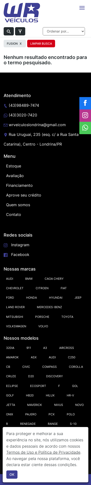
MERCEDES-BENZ (49, 307)
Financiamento (19, 185)
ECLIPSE (12, 386)
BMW (29, 278)
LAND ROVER (15, 307)
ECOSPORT (38, 386)
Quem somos (18, 204)
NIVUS (58, 405)
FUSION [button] (15, 44)
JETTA (10, 405)
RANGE (53, 424)
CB (8, 367)
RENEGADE (28, 424)
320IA (10, 348)
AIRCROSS (66, 348)
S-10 (73, 424)
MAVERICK (34, 405)
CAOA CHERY (54, 278)
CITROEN (42, 288)
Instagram (20, 244)
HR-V (70, 395)
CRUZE (11, 376)
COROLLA (76, 367)
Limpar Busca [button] (41, 43)
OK (11, 474)
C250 (71, 357)
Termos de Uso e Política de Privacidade (43, 452)
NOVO (79, 405)
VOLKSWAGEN (16, 326)
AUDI (9, 278)
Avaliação (15, 175)
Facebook (20, 254)
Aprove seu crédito (23, 195)
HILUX (50, 395)
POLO (71, 414)
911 (28, 348)
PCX (52, 414)
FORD (10, 297)
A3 (45, 348)
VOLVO (43, 326)
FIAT (64, 288)
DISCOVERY (54, 376)
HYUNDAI (55, 297)
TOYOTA (67, 317)
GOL (75, 386)
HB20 (30, 395)
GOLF (10, 395)
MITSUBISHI (14, 317)
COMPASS (49, 367)
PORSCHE (42, 317)
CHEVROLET (15, 288)
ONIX (9, 414)
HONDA (31, 297)
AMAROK (12, 357)
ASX (34, 357)
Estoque (13, 166)
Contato (13, 214)
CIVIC (26, 367)
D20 (31, 376)
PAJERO (30, 414)
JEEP (78, 297)
